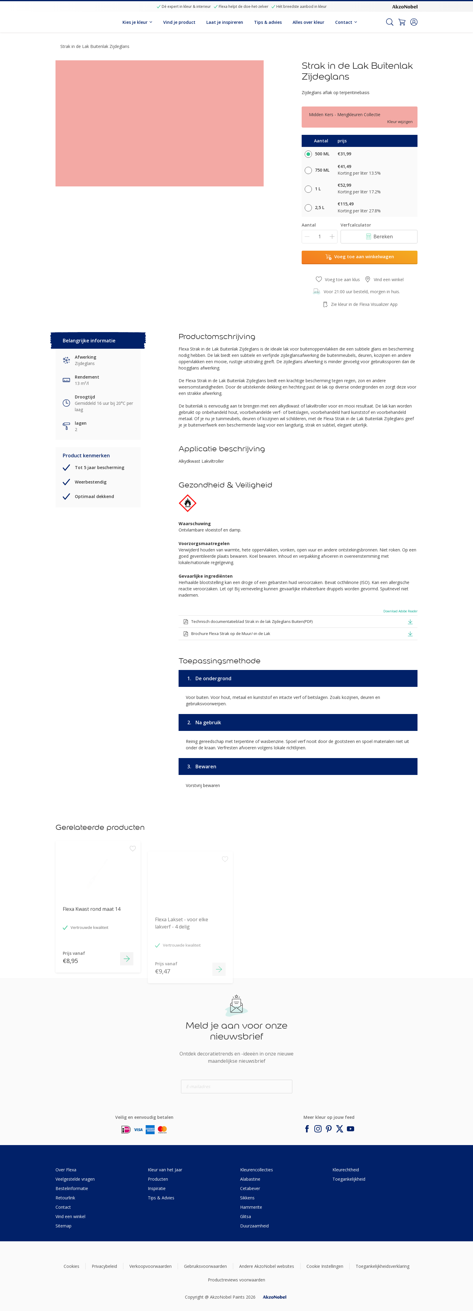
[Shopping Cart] (401, 22)
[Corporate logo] (404, 6)
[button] (413, 22)
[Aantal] (320, 236)
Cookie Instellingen (324, 1266)
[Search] (389, 22)
